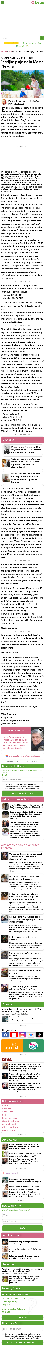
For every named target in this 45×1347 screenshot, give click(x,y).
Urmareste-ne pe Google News (22, 756)
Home (4, 52)
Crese (5, 1105)
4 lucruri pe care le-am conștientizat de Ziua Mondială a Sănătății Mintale (21, 1010)
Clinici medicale (10, 1127)
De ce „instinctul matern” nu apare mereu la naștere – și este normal (24, 1188)
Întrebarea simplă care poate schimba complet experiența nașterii (25, 1181)
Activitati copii (9, 1124)
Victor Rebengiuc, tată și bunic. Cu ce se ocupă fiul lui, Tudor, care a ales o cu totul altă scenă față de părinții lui (24, 1077)
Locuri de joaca (9, 1118)
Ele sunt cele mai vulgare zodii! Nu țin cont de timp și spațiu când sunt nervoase (26, 919)
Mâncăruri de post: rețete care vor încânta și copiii (24, 1243)
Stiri (10, 52)
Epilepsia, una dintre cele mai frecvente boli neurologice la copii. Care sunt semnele (23, 896)
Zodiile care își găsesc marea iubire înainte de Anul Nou (23, 987)
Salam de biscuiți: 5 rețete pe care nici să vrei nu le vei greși (24, 1257)
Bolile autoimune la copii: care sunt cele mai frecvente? (24, 877)
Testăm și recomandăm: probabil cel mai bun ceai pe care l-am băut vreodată (22, 1270)
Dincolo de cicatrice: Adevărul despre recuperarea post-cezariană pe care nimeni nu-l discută (24, 1194)
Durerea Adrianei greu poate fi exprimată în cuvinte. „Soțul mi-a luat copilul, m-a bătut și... (23, 1161)
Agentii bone (8, 1130)
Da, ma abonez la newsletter (22, 1343)
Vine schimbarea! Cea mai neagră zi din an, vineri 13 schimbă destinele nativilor (25, 856)
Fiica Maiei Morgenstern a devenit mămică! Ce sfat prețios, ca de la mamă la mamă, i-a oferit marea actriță (26, 807)
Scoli (4, 1115)
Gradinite (6, 1108)
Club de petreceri (10, 1121)
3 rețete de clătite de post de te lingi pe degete (25, 1250)
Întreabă (22, 1318)
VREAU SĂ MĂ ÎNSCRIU (22, 793)
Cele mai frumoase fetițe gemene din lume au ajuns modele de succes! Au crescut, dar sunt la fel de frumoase (24, 824)
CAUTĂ (22, 1228)
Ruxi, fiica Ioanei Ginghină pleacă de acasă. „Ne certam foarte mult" (25, 1155)
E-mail (4, 775)
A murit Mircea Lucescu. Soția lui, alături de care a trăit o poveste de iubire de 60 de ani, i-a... (24, 1147)
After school (8, 1112)
